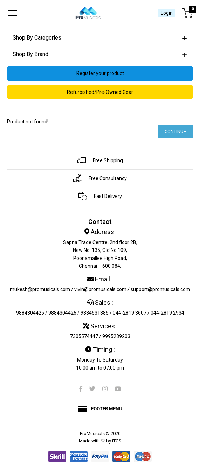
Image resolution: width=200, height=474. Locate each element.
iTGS (117, 441)
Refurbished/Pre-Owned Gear (100, 92)
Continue (175, 131)
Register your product (100, 73)
